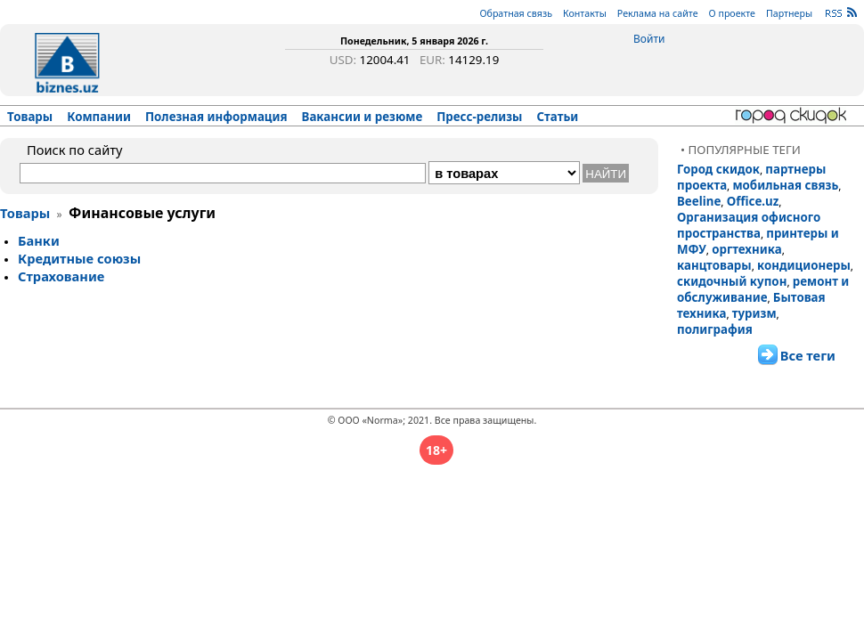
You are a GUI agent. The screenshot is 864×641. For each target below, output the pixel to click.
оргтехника (747, 249)
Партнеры (789, 13)
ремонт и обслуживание (763, 289)
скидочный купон (732, 281)
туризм (754, 313)
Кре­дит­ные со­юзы (79, 258)
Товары (30, 117)
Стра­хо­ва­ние (61, 276)
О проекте (732, 13)
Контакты (585, 13)
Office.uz (753, 201)
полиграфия (715, 329)
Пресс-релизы (479, 117)
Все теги (807, 355)
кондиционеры (804, 265)
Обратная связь (515, 13)
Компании (99, 117)
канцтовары (714, 265)
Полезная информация (216, 117)
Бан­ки (39, 240)
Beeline (699, 201)
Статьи (558, 117)
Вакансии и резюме (362, 117)
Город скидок (718, 169)
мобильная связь (785, 185)
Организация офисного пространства (748, 225)
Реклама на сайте (657, 13)
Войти (648, 38)
